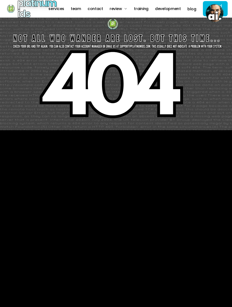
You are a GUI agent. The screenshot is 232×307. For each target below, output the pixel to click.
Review (118, 9)
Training (141, 8)
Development (168, 8)
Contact (95, 8)
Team (76, 8)
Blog (191, 9)
